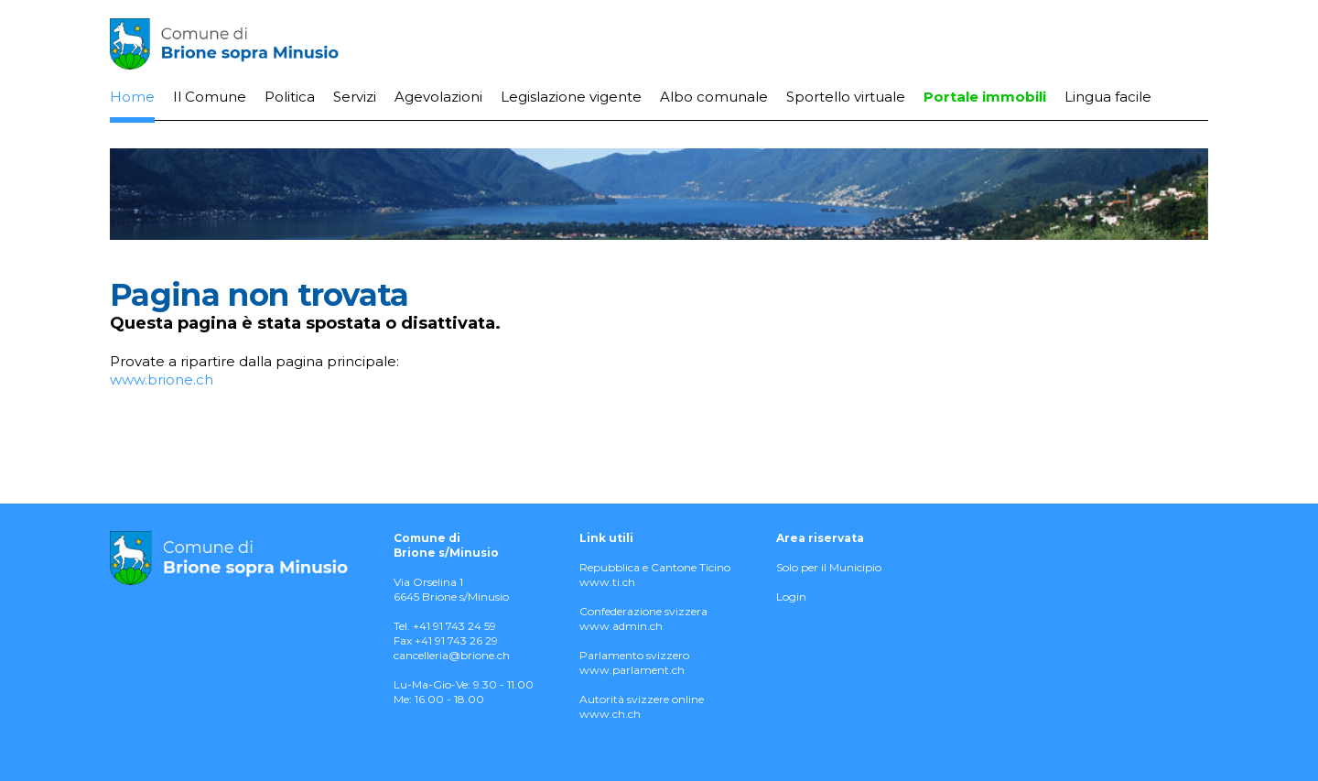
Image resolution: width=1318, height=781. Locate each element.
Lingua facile (1107, 96)
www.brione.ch (161, 379)
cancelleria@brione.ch (452, 655)
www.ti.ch (607, 582)
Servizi (354, 96)
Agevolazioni (438, 96)
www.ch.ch (610, 714)
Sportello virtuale (845, 96)
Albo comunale (714, 96)
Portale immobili (985, 96)
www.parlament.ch (632, 670)
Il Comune (209, 96)
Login (791, 596)
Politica (290, 96)
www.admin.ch (621, 626)
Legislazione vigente (571, 96)
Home (132, 96)
